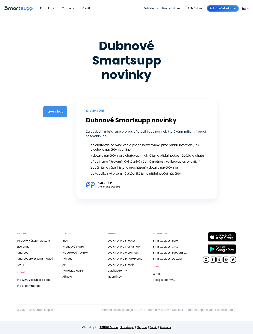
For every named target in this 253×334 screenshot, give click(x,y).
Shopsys (142, 327)
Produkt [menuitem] (45, 8)
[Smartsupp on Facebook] (213, 260)
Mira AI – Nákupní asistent (33, 240)
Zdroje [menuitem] (66, 8)
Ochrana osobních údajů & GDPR (122, 309)
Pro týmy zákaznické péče (34, 279)
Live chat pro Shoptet (121, 240)
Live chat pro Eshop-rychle (125, 258)
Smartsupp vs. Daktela (167, 258)
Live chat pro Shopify (121, 264)
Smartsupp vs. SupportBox (170, 252)
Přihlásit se (195, 8)
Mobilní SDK (115, 276)
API (64, 264)
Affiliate (67, 276)
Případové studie (73, 246)
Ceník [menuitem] (86, 8)
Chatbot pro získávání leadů (35, 258)
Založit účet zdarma (223, 8)
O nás (156, 273)
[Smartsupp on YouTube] (226, 260)
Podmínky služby (158, 309)
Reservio (165, 327)
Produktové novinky (75, 252)
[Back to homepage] (18, 10)
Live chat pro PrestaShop (124, 246)
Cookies (177, 309)
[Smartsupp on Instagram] (206, 260)
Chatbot (22, 252)
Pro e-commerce (28, 285)
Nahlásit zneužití (72, 270)
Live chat (23, 246)
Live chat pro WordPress (123, 252)
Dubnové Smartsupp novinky (131, 120)
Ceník (20, 264)
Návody (67, 258)
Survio (153, 327)
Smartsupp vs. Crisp (165, 246)
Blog (65, 240)
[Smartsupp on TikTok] (219, 260)
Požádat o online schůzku (162, 8)
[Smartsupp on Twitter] (233, 260)
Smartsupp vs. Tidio (165, 240)
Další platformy (117, 270)
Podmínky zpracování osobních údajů (210, 309)
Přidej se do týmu (164, 279)
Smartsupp (127, 327)
